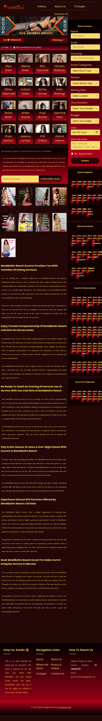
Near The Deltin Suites (99, 395)
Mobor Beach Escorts (78, 300)
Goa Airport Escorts (73, 270)
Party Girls (99, 196)
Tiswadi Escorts (88, 269)
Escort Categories (81, 65)
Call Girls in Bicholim (93, 240)
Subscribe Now (50, 179)
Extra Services (79, 139)
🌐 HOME (5, 47)
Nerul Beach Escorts (99, 300)
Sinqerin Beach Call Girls (93, 347)
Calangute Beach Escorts (83, 316)
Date (73, 127)
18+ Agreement (83, 153)
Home (39, 659)
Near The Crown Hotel (88, 395)
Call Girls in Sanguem (78, 256)
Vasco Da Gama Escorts (78, 272)
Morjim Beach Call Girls (83, 331)
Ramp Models (88, 196)
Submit (85, 160)
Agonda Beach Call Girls (78, 331)
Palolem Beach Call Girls (73, 347)
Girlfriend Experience (78, 210)
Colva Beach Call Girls (88, 331)
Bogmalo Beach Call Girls (78, 347)
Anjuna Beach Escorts (73, 329)
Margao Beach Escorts (73, 316)
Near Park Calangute (78, 394)
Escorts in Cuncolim (73, 254)
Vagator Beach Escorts (83, 300)
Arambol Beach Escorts (99, 316)
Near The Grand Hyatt (93, 395)
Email (74, 42)
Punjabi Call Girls (83, 198)
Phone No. (77, 53)
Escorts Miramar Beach (73, 300)
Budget (75, 115)
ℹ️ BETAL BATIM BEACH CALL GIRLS (27, 47)
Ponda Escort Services (78, 238)
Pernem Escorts (88, 237)
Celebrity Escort (78, 182)
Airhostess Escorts (73, 182)
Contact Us (61, 14)
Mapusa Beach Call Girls (99, 366)
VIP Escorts (93, 196)
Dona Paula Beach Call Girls (83, 348)
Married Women (93, 182)
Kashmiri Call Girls (78, 198)
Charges (79, 6)
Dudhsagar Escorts (83, 269)
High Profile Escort (88, 184)
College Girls (83, 182)
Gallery (41, 6)
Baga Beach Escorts (93, 316)
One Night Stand (88, 211)
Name (74, 31)
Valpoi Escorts (99, 253)
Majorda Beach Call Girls (99, 347)
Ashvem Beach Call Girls (78, 366)
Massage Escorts (73, 210)
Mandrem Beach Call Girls (73, 366)
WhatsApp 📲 (58, 40)
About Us (60, 6)
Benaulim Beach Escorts (88, 316)
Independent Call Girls (73, 198)
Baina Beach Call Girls (93, 331)
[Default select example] (85, 70)
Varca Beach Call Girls (88, 366)
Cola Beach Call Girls (93, 366)
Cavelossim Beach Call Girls (99, 331)
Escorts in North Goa (73, 240)
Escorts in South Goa (83, 240)
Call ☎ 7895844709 (12, 40)
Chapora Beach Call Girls (88, 347)
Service (75, 77)
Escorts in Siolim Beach (88, 301)
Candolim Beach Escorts (78, 316)
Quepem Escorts (99, 237)
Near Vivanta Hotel (73, 394)
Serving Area (78, 90)
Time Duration (79, 102)
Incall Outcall (99, 182)
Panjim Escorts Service (93, 300)
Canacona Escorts (83, 253)
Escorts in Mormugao (88, 254)
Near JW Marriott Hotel (83, 395)
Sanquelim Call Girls (93, 254)
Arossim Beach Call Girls (83, 366)
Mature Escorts (83, 210)
